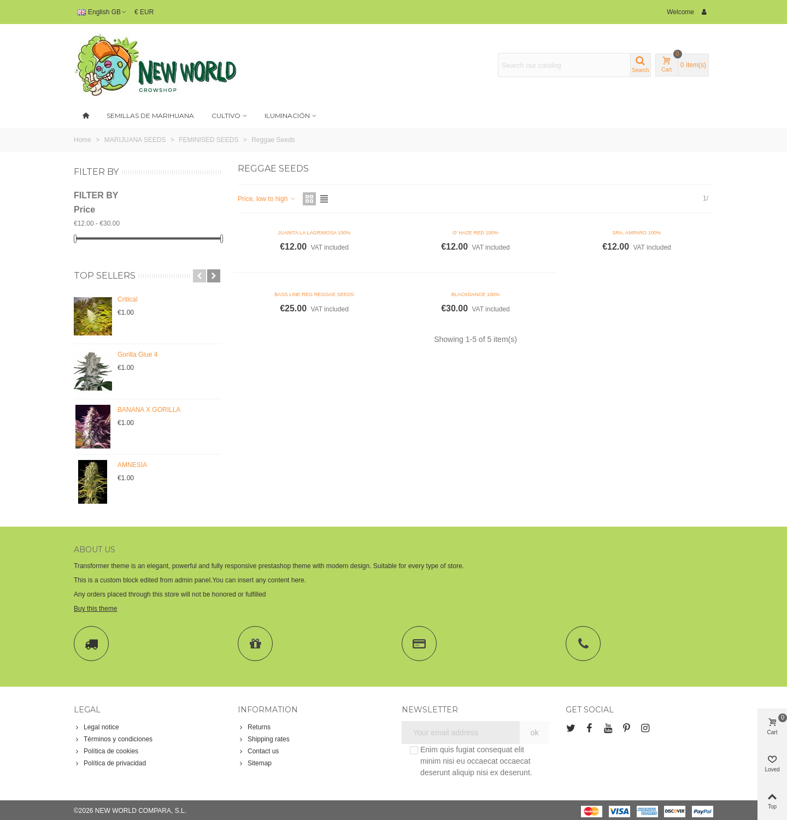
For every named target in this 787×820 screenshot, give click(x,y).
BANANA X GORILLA (149, 410)
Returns (254, 727)
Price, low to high (267, 199)
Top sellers (105, 275)
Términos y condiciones (113, 739)
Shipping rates (264, 739)
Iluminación (287, 115)
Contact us (258, 751)
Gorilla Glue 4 (137, 354)
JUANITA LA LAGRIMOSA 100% (314, 232)
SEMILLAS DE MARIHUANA (150, 115)
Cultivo (226, 115)
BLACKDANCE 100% (475, 294)
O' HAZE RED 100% (475, 232)
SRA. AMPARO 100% (637, 232)
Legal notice (96, 727)
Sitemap (255, 763)
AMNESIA (132, 465)
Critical (128, 299)
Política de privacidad (110, 763)
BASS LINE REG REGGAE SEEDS (314, 294)
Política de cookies (106, 751)
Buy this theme (95, 608)
